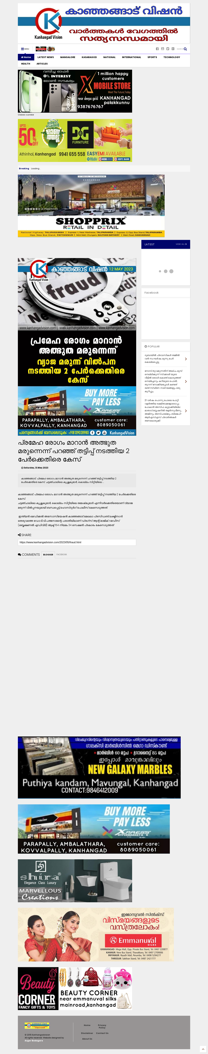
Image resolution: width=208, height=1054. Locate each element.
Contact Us (102, 1033)
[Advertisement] (77, 247)
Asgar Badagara (34, 1040)
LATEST (150, 244)
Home (26, 57)
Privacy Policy (102, 1026)
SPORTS (152, 57)
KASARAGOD (89, 57)
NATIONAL (109, 57)
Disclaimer (87, 1033)
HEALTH (25, 63)
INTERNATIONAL (131, 57)
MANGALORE (67, 57)
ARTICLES (42, 63)
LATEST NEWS (46, 57)
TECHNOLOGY (171, 57)
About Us (87, 1038)
